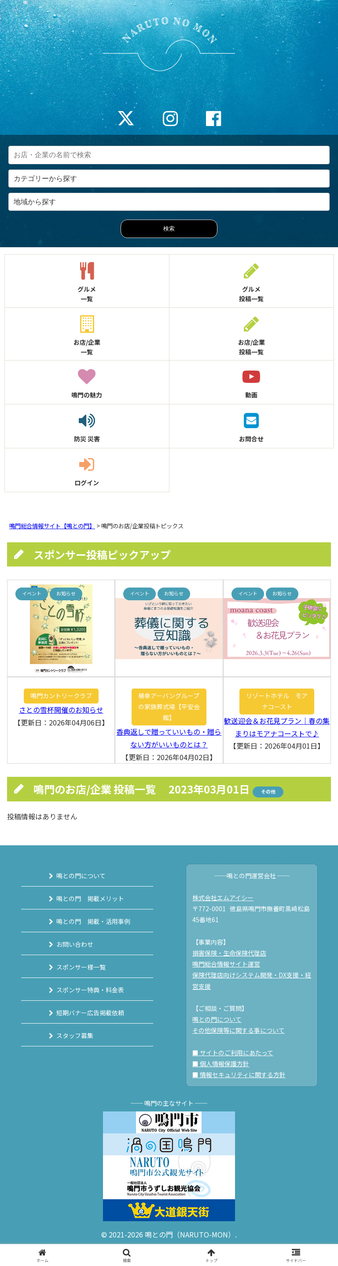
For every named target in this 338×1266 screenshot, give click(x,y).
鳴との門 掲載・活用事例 (93, 921)
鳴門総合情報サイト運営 (226, 963)
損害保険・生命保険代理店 (229, 953)
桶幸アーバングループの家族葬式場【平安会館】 (169, 706)
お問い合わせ (74, 944)
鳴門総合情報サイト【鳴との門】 (52, 526)
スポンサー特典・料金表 (90, 989)
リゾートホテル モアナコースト (277, 701)
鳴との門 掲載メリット (90, 898)
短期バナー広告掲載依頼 (90, 1012)
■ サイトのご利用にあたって (232, 1052)
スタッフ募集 (74, 1035)
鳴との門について (81, 875)
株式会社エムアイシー (223, 897)
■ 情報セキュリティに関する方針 (239, 1074)
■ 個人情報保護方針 (220, 1063)
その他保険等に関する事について (238, 1030)
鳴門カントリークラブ (61, 695)
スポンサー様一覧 (81, 967)
